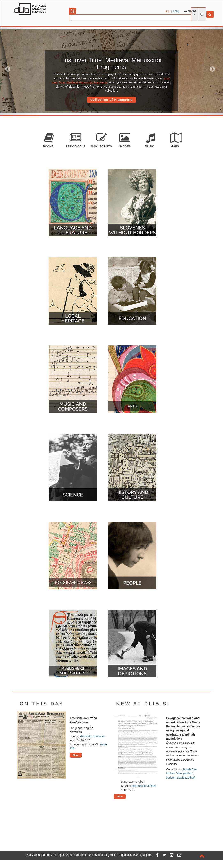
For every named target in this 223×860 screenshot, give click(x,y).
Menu (190, 11)
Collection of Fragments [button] (111, 99)
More (75, 755)
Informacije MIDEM (144, 785)
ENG (176, 11)
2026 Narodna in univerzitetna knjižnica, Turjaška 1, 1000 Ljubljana (109, 855)
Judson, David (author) (180, 777)
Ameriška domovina (92, 736)
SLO (168, 11)
